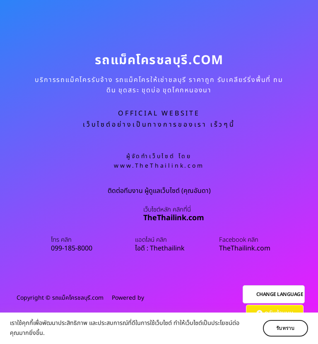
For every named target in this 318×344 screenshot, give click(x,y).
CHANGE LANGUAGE (280, 294)
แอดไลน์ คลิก (151, 240)
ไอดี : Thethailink (160, 248)
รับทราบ (284, 328)
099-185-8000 (71, 248)
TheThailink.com (173, 218)
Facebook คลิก (238, 240)
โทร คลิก (61, 240)
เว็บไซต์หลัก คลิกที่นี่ (167, 209)
